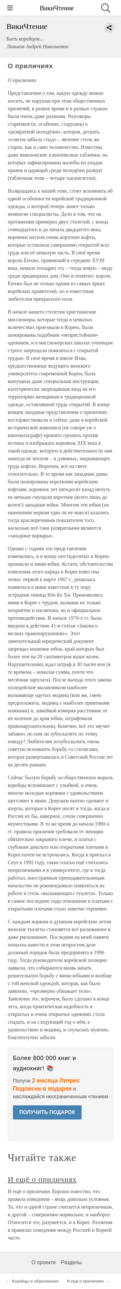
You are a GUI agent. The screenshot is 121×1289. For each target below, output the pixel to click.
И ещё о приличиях (42, 1179)
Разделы (71, 1262)
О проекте (44, 1262)
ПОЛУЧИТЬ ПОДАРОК (47, 1112)
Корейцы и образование (35, 1281)
